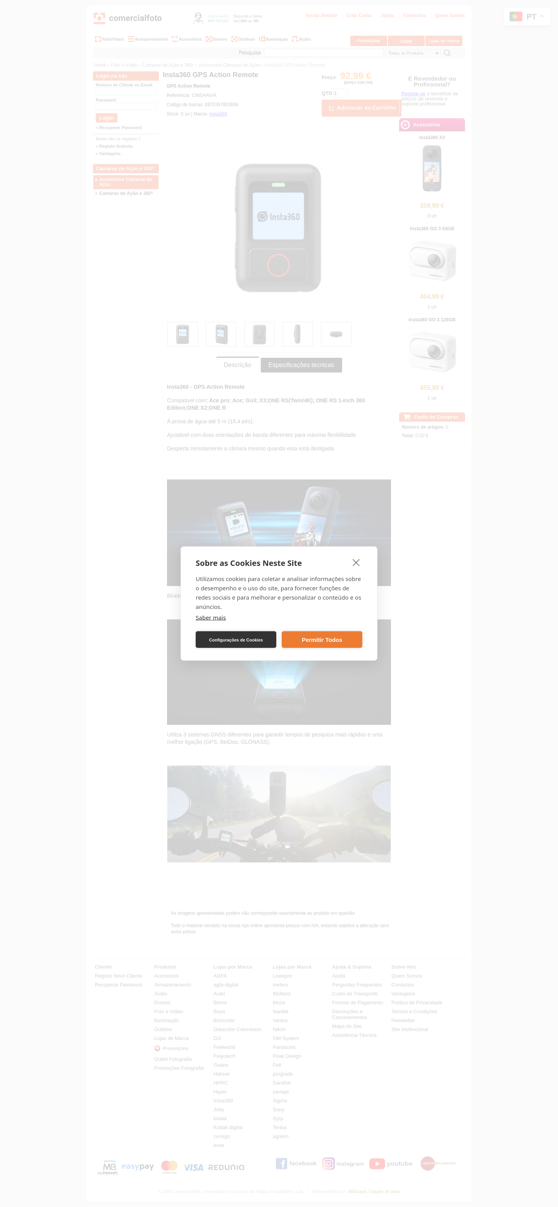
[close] (356, 562)
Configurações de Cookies (236, 639)
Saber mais (211, 617)
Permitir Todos (322, 639)
